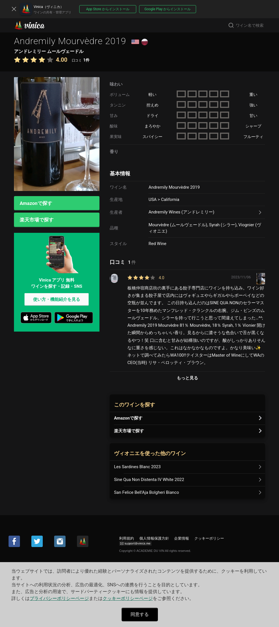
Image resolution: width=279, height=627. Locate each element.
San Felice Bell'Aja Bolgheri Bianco (146, 492)
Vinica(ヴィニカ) (34, 25)
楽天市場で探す (37, 220)
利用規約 (126, 538)
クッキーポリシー (209, 538)
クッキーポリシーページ (128, 598)
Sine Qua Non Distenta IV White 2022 (149, 479)
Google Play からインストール (167, 9)
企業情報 (181, 538)
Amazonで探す (36, 203)
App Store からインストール (107, 9)
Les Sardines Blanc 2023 (137, 466)
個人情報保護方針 (154, 538)
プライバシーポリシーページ (59, 598)
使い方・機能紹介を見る (56, 299)
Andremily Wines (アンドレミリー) (181, 212)
